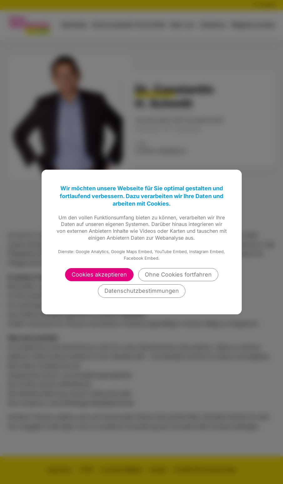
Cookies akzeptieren (99, 274)
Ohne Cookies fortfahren (178, 274)
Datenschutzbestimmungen (141, 290)
